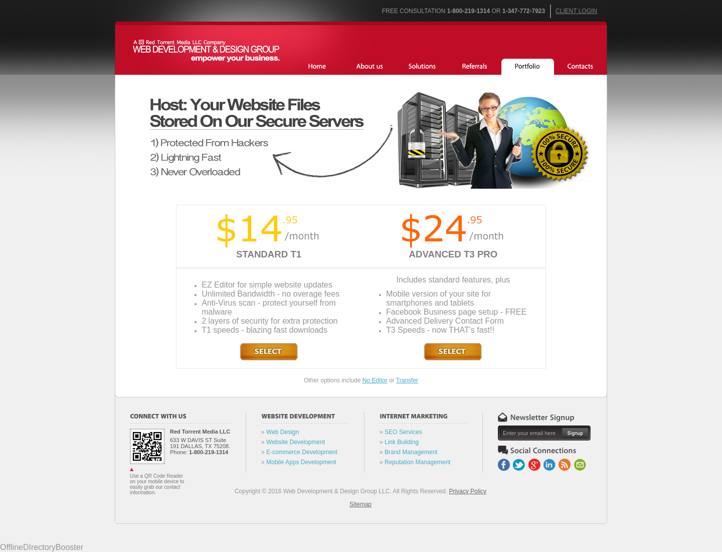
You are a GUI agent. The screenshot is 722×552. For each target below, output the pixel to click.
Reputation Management (417, 462)
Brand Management (411, 452)
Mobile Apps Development (301, 462)
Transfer (407, 380)
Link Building (402, 442)
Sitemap (360, 504)
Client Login (576, 11)
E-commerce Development (301, 452)
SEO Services (403, 432)
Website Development (295, 442)
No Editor (375, 380)
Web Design (282, 432)
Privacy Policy (467, 491)
